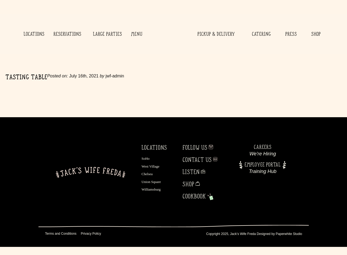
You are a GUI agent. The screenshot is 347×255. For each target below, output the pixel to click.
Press (291, 34)
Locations (34, 34)
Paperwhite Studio (289, 234)
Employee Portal (263, 164)
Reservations (68, 34)
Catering (261, 34)
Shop (316, 34)
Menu (136, 34)
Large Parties (107, 34)
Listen (191, 172)
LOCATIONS (154, 147)
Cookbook (194, 196)
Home (168, 34)
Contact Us (197, 159)
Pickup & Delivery (217, 34)
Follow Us (194, 147)
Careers (262, 147)
